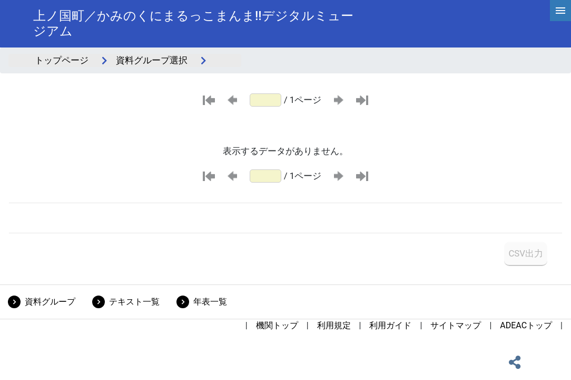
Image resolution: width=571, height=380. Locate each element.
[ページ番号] (265, 100)
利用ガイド (390, 325)
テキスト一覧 (134, 302)
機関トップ (277, 325)
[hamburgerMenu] (560, 10)
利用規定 (334, 325)
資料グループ (50, 302)
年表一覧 (210, 302)
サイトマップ (455, 325)
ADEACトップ (526, 325)
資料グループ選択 (152, 60)
